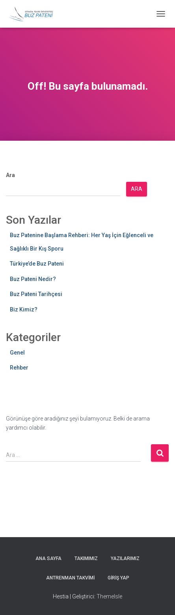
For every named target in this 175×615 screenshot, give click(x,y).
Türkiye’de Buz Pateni (37, 263)
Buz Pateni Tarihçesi (36, 294)
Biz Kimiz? (23, 309)
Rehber (19, 367)
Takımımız (86, 558)
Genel (17, 352)
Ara (10, 175)
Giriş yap (118, 578)
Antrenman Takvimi (70, 578)
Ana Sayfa (48, 558)
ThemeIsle (109, 596)
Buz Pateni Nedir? (33, 279)
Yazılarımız (125, 558)
